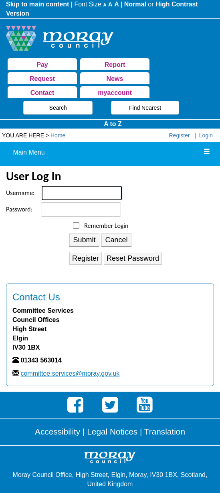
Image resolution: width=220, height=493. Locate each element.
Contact (42, 92)
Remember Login (106, 225)
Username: (20, 193)
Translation (164, 431)
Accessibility (57, 431)
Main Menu (28, 152)
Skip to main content (37, 4)
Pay (42, 64)
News (115, 78)
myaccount (114, 92)
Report (115, 64)
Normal (135, 4)
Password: (19, 209)
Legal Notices (112, 431)
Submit (84, 240)
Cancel (116, 240)
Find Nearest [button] (145, 108)
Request (42, 78)
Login (206, 135)
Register (179, 135)
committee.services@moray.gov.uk (69, 373)
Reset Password (133, 258)
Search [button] (58, 108)
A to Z (113, 124)
